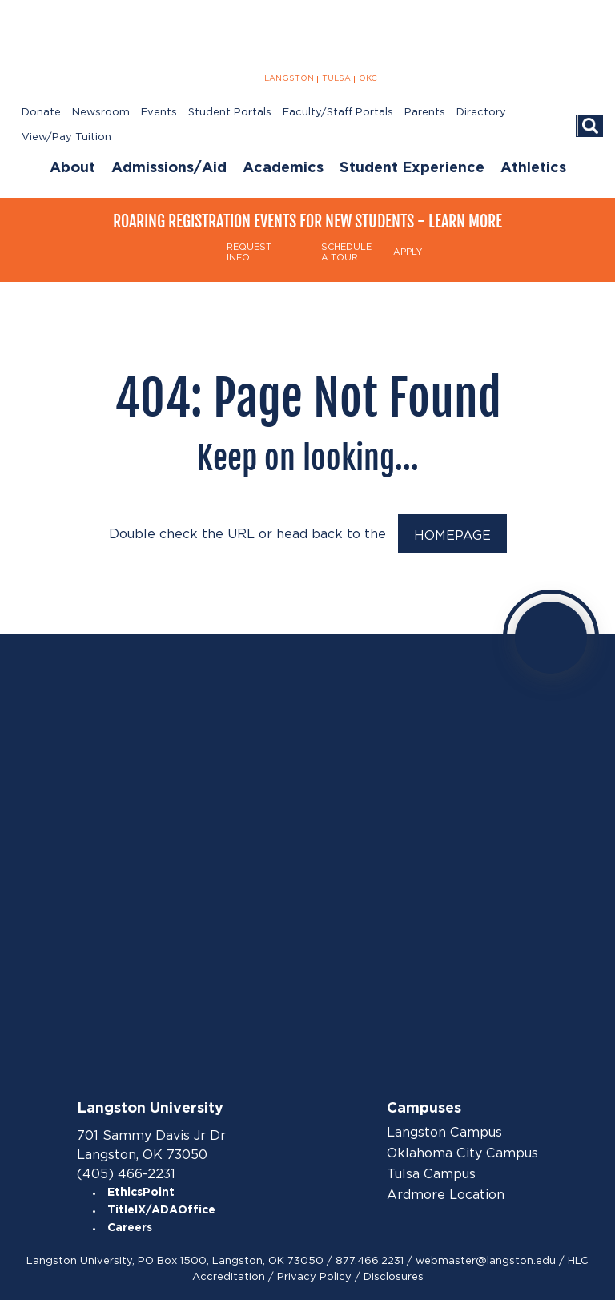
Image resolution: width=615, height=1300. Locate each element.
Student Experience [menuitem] (412, 168)
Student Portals (229, 112)
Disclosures (394, 1276)
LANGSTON (289, 78)
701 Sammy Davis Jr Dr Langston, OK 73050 (151, 1145)
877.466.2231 (370, 1260)
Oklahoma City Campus (462, 1153)
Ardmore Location (445, 1195)
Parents (424, 112)
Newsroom (101, 112)
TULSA (336, 78)
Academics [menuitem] (283, 168)
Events (159, 112)
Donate (41, 112)
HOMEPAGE (452, 535)
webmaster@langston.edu (486, 1260)
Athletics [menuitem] (533, 168)
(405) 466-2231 (126, 1173)
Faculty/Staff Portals (338, 112)
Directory (481, 112)
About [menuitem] (72, 168)
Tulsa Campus (431, 1174)
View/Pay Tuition (66, 137)
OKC (368, 78)
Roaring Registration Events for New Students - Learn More (307, 221)
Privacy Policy (314, 1276)
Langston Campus (444, 1132)
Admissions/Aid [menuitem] (169, 168)
